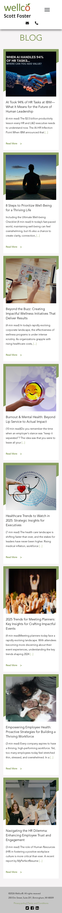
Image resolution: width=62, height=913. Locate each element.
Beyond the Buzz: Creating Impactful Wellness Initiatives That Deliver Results (31, 308)
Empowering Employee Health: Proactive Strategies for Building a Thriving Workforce (31, 724)
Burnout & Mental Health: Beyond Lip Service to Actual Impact (31, 412)
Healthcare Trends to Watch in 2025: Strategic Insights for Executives (31, 513)
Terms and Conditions (38, 903)
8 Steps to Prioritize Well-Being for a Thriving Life (31, 202)
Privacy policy (20, 903)
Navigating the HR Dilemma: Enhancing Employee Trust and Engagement (31, 828)
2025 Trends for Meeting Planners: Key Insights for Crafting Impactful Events (31, 619)
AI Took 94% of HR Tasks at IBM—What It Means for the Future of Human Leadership (31, 99)
